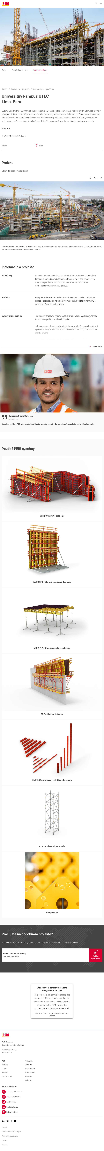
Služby (4, 1069)
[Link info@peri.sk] (52, 1102)
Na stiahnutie (30, 1069)
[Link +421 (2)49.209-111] (52, 1097)
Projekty (5, 1072)
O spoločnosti (7, 1076)
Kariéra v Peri (30, 1072)
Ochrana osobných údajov (11, 1132)
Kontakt (4, 1140)
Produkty (5, 1065)
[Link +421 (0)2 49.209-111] (52, 1092)
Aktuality (28, 1065)
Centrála (28, 1076)
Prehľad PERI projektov (20, 89)
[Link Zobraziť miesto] (52, 1112)
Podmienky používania (10, 1136)
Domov (5, 89)
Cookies (5, 1145)
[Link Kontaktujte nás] (52, 1107)
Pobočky (28, 1080)
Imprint (4, 1127)
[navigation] (52, 955)
